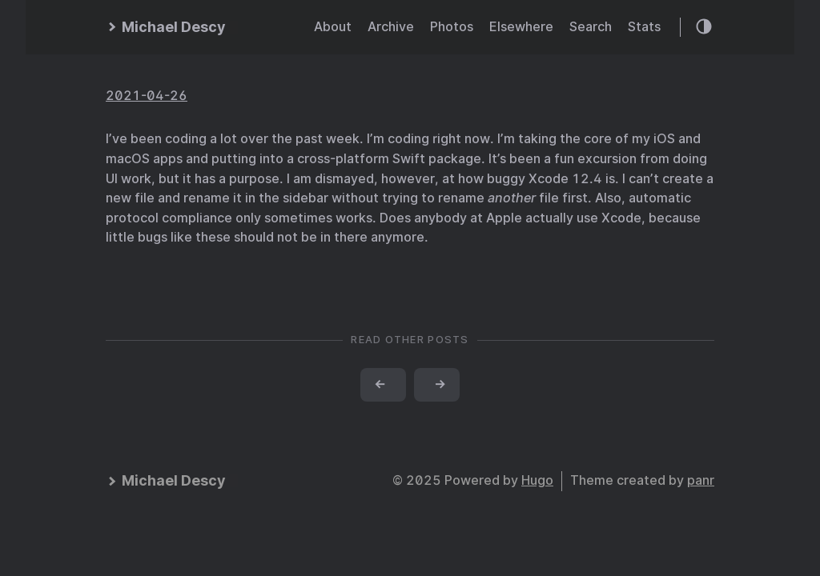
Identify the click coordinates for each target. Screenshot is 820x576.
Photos (451, 26)
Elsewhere (521, 26)
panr (700, 480)
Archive (391, 26)
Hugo (537, 480)
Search (590, 26)
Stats (644, 26)
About (333, 26)
